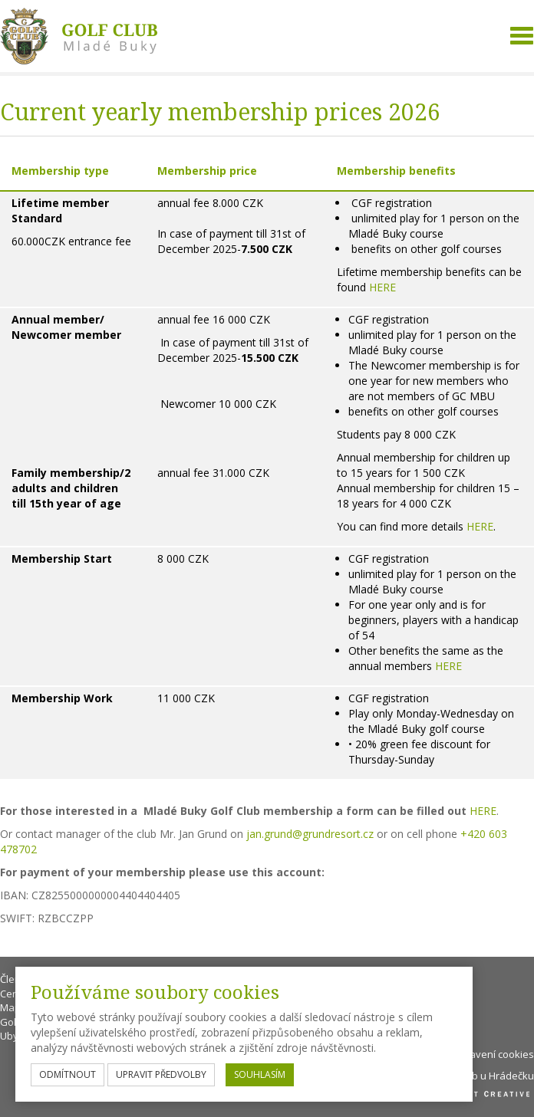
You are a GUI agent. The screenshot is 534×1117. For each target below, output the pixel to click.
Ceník (13, 993)
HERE (382, 287)
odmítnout (67, 1074)
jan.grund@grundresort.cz (310, 833)
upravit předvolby (161, 1074)
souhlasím (259, 1074)
